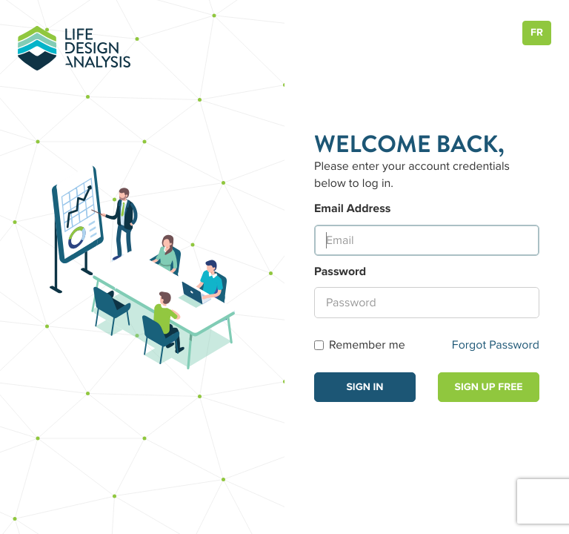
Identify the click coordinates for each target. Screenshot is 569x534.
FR (536, 32)
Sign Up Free (489, 387)
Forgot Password (495, 345)
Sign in (364, 387)
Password (340, 271)
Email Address (352, 208)
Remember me (359, 345)
